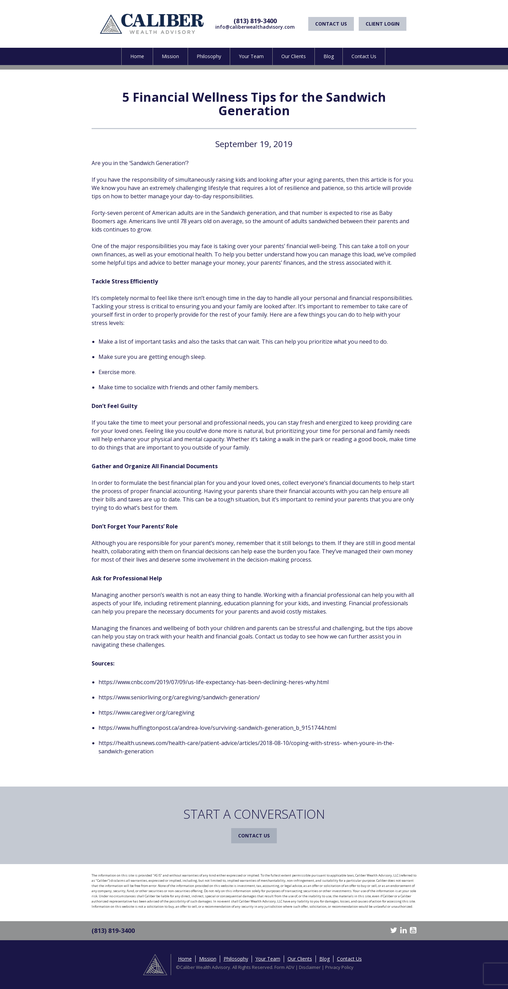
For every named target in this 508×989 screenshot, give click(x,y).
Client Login (382, 23)
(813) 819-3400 (255, 21)
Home (137, 56)
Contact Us (331, 23)
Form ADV (284, 967)
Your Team (251, 56)
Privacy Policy (339, 967)
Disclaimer (310, 967)
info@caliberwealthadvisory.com (255, 27)
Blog (328, 56)
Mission (170, 56)
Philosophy (209, 56)
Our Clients (293, 56)
